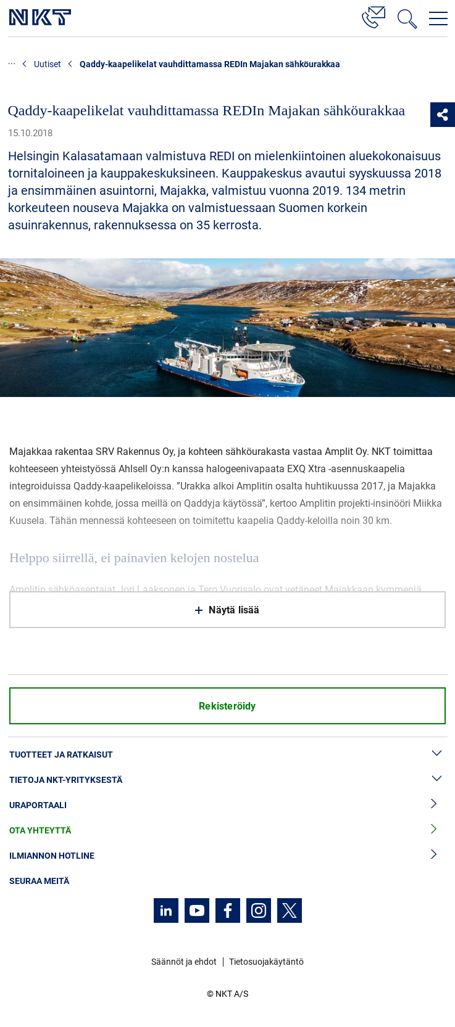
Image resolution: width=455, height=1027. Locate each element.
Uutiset (47, 64)
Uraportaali (227, 805)
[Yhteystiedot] (373, 15)
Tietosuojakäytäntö (266, 962)
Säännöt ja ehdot (184, 962)
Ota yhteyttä (227, 830)
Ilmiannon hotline (227, 856)
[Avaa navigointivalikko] (438, 18)
